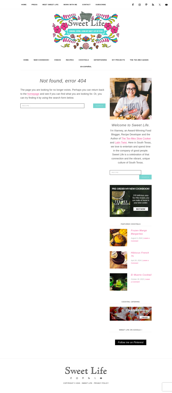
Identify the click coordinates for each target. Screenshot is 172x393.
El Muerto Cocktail (141, 276)
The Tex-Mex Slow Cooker (136, 140)
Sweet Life (86, 32)
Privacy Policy (101, 385)
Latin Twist (121, 144)
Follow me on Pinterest (130, 344)
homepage (33, 96)
